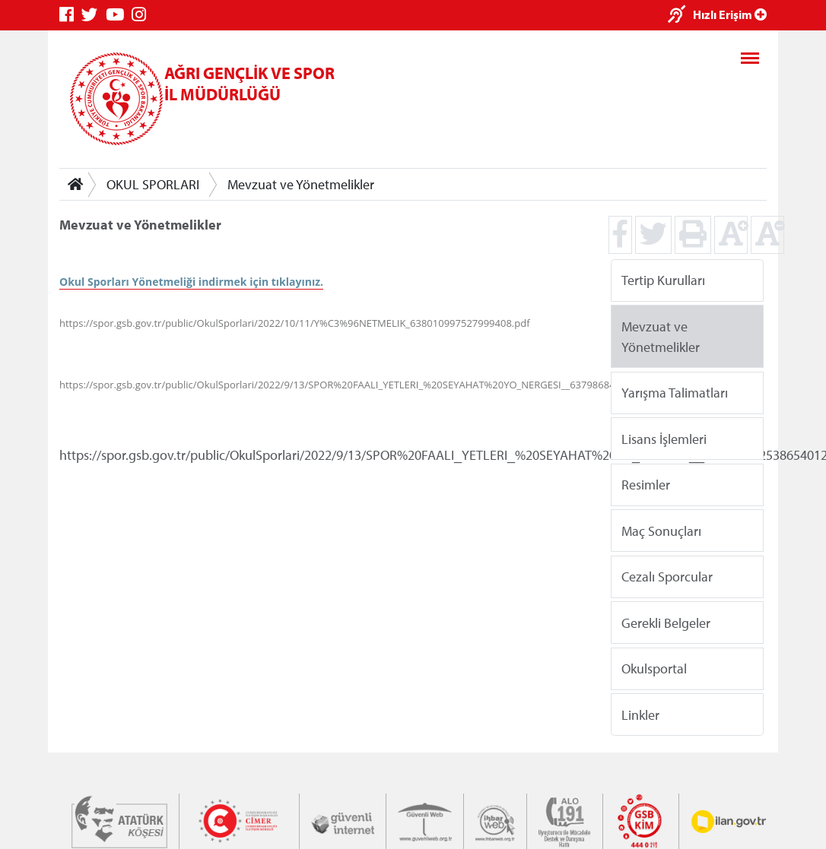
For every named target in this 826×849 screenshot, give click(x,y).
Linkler (640, 714)
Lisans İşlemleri (664, 438)
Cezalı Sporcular (667, 576)
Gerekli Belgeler (665, 622)
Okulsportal (654, 668)
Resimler (645, 484)
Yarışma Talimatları (674, 392)
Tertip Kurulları (663, 280)
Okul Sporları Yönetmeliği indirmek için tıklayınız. (191, 281)
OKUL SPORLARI (152, 184)
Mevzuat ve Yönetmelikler (300, 184)
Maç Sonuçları (661, 530)
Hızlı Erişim (730, 14)
